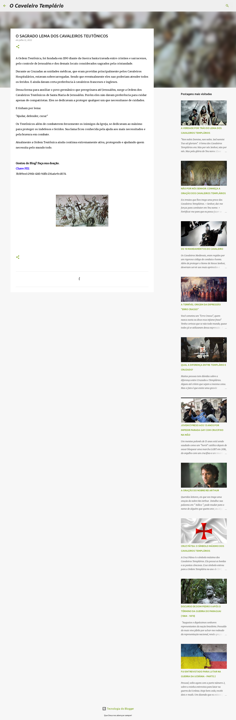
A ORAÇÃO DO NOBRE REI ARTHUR (200, 490)
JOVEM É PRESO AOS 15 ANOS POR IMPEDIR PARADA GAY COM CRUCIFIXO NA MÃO (202, 430)
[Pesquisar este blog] (216, 6)
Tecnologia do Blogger (118, 708)
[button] (18, 47)
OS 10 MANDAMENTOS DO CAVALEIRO (202, 249)
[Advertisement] (170, 142)
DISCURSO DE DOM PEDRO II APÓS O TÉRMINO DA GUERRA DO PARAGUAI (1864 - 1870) (201, 611)
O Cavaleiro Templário (36, 6)
